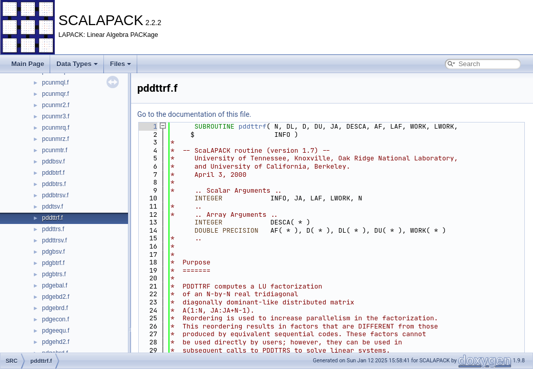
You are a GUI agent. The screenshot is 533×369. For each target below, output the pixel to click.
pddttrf (253, 126)
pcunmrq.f (55, 127)
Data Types (76, 64)
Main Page (27, 64)
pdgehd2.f (55, 341)
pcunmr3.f (55, 116)
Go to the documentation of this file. (194, 114)
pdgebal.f (54, 285)
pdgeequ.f (55, 330)
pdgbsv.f (53, 251)
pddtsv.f (52, 206)
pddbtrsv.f (55, 195)
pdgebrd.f (55, 308)
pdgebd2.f (55, 296)
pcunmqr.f (55, 93)
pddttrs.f (53, 229)
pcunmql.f (55, 82)
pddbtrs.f (54, 184)
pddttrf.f (52, 217)
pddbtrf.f (53, 172)
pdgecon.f (55, 319)
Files (121, 64)
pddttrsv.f (54, 240)
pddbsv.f (53, 161)
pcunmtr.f (54, 150)
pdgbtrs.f (54, 274)
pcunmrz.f (55, 138)
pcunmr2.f (55, 105)
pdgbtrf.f (53, 262)
